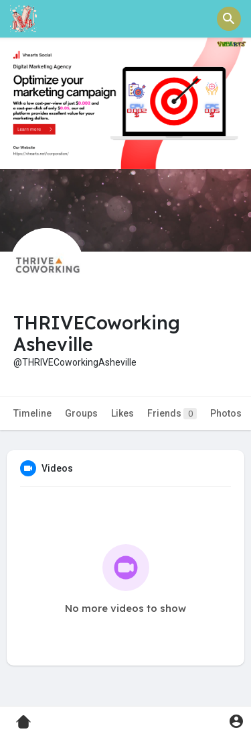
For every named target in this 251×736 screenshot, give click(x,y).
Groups (81, 413)
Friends (172, 413)
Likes (122, 413)
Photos (226, 413)
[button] (229, 19)
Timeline (32, 413)
